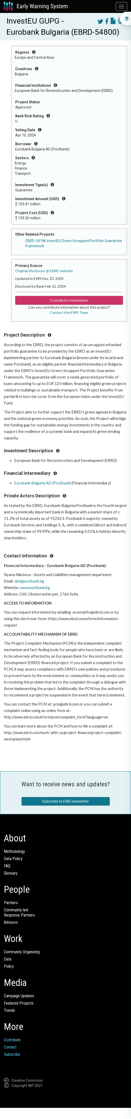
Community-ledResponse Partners (19, 912)
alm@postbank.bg (29, 581)
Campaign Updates (19, 995)
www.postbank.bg (35, 587)
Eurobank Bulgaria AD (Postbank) (42, 483)
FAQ (7, 865)
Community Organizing (22, 951)
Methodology (14, 851)
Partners (11, 902)
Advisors (11, 922)
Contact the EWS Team (69, 312)
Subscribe (12, 1054)
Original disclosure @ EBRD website (44, 270)
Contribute (12, 1039)
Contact (10, 1047)
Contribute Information (69, 300)
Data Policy (13, 858)
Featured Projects (19, 1003)
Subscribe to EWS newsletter (65, 801)
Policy (9, 966)
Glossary (11, 873)
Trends (9, 1010)
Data (7, 959)
